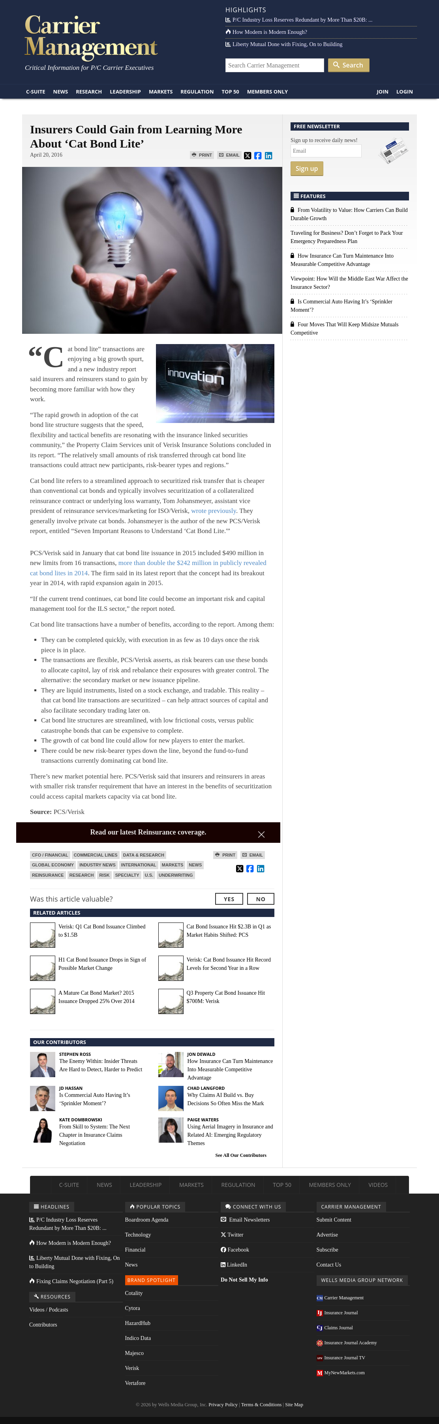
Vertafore (135, 1383)
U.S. (149, 875)
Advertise (327, 1235)
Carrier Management (340, 1297)
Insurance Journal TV (341, 1357)
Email (229, 155)
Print (202, 155)
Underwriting (176, 875)
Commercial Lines (96, 855)
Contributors (43, 1325)
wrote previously (213, 511)
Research (89, 91)
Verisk (132, 1368)
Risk (104, 875)
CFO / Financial (50, 855)
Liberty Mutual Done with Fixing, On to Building (283, 44)
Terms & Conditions (261, 1404)
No (261, 899)
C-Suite (35, 91)
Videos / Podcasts (48, 1310)
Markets (161, 91)
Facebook (235, 1250)
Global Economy (53, 865)
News (60, 91)
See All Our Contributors (241, 1155)
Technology (138, 1235)
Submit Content (334, 1220)
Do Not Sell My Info (244, 1280)
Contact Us (329, 1265)
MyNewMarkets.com (341, 1372)
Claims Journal (335, 1327)
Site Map (294, 1404)
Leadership (125, 91)
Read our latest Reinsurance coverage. (148, 832)
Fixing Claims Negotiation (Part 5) (71, 1281)
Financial (135, 1250)
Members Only (267, 91)
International (138, 865)
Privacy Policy (223, 1404)
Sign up (307, 168)
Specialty (127, 875)
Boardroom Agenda (147, 1220)
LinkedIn (234, 1265)
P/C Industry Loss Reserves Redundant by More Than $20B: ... (298, 20)
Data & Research (143, 855)
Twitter (232, 1235)
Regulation (197, 91)
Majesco (134, 1353)
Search (348, 65)
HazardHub (138, 1323)
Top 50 (230, 91)
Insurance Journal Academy (347, 1342)
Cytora (132, 1308)
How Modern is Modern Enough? (266, 32)
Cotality (134, 1293)
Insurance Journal (337, 1312)
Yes (229, 899)
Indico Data (138, 1338)
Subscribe (327, 1250)
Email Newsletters (245, 1220)
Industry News (97, 865)
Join (382, 91)
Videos (378, 1184)
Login (404, 91)
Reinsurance (48, 875)
